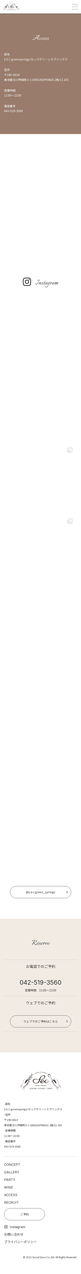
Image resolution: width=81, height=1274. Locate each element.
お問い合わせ (14, 1234)
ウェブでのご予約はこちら (40, 1021)
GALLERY (11, 1172)
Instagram (14, 1227)
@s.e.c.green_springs (40, 892)
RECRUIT (11, 1202)
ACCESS (10, 1195)
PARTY (9, 1180)
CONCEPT (12, 1165)
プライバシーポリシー (20, 1241)
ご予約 (24, 1214)
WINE (8, 1187)
